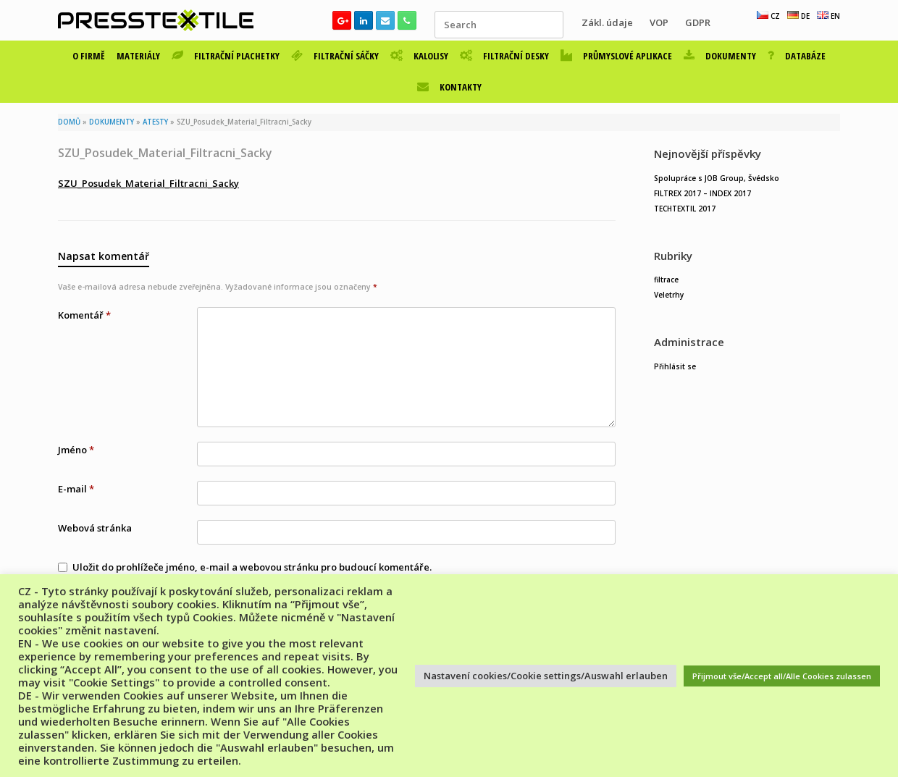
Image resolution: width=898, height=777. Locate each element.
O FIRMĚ (88, 55)
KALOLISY (419, 55)
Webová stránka (95, 527)
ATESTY (155, 122)
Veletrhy (669, 295)
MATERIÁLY (138, 55)
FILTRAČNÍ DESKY (504, 55)
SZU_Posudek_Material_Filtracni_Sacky (148, 183)
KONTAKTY (449, 86)
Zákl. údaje (607, 22)
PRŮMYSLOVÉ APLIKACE (616, 55)
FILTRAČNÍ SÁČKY (335, 55)
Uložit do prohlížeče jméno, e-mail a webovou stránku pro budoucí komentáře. (252, 567)
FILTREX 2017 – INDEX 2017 (702, 193)
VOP (659, 22)
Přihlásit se (675, 366)
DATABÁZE (797, 55)
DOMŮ (69, 122)
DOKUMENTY (720, 55)
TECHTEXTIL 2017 (685, 208)
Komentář (84, 315)
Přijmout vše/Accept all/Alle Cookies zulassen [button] (781, 676)
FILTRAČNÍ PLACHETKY (226, 55)
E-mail (76, 488)
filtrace (666, 279)
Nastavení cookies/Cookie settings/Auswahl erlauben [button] (546, 675)
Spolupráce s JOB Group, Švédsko (716, 178)
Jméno (76, 449)
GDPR (697, 22)
